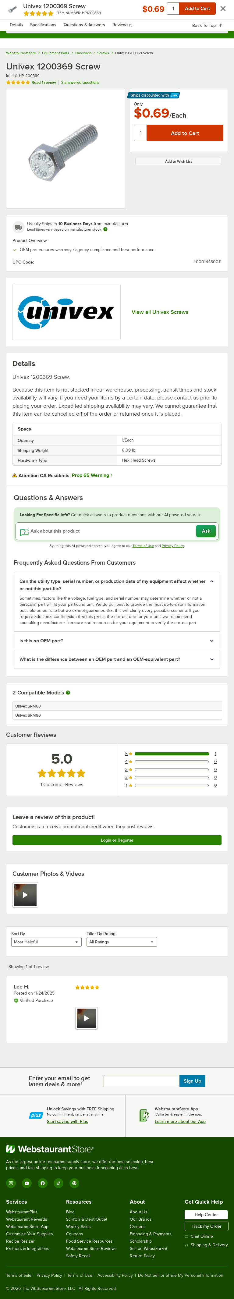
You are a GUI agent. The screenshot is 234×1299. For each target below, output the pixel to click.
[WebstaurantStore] (82, 1149)
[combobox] (117, 27)
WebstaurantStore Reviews (91, 1248)
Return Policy (142, 1256)
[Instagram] (11, 1183)
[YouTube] (27, 1183)
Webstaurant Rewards (26, 1219)
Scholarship (141, 1241)
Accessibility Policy (115, 1275)
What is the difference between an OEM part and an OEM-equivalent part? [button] (100, 659)
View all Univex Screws (160, 312)
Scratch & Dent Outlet (86, 1219)
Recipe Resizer (20, 1241)
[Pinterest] (74, 1183)
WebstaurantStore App (27, 1226)
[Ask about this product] (117, 531)
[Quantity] (140, 133)
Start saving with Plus (67, 1121)
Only (138, 103)
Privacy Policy (173, 546)
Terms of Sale (18, 1275)
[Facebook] (43, 1183)
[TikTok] (58, 1183)
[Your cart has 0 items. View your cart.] (218, 11)
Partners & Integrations (27, 1248)
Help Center (206, 1214)
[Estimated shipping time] (105, 229)
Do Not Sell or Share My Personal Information (180, 1275)
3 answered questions (80, 82)
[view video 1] (25, 895)
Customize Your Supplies (29, 1234)
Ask (206, 531)
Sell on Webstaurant (148, 1248)
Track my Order (207, 1226)
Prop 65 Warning (90, 475)
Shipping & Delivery (206, 1245)
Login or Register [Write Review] (117, 840)
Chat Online (199, 1236)
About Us (138, 1212)
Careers (137, 1226)
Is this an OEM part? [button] (41, 641)
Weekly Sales (78, 1226)
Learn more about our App (180, 1121)
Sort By (18, 934)
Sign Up (192, 1081)
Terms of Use (143, 546)
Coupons (74, 1234)
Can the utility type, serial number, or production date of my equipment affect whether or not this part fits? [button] (113, 585)
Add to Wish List (178, 161)
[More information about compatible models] (68, 693)
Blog (70, 1212)
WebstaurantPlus (21, 1212)
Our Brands (141, 1219)
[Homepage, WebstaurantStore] (117, 11)
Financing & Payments (151, 1234)
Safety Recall (78, 1256)
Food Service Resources (89, 1241)
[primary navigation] (19, 11)
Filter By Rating (101, 934)
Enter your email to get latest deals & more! (59, 1081)
